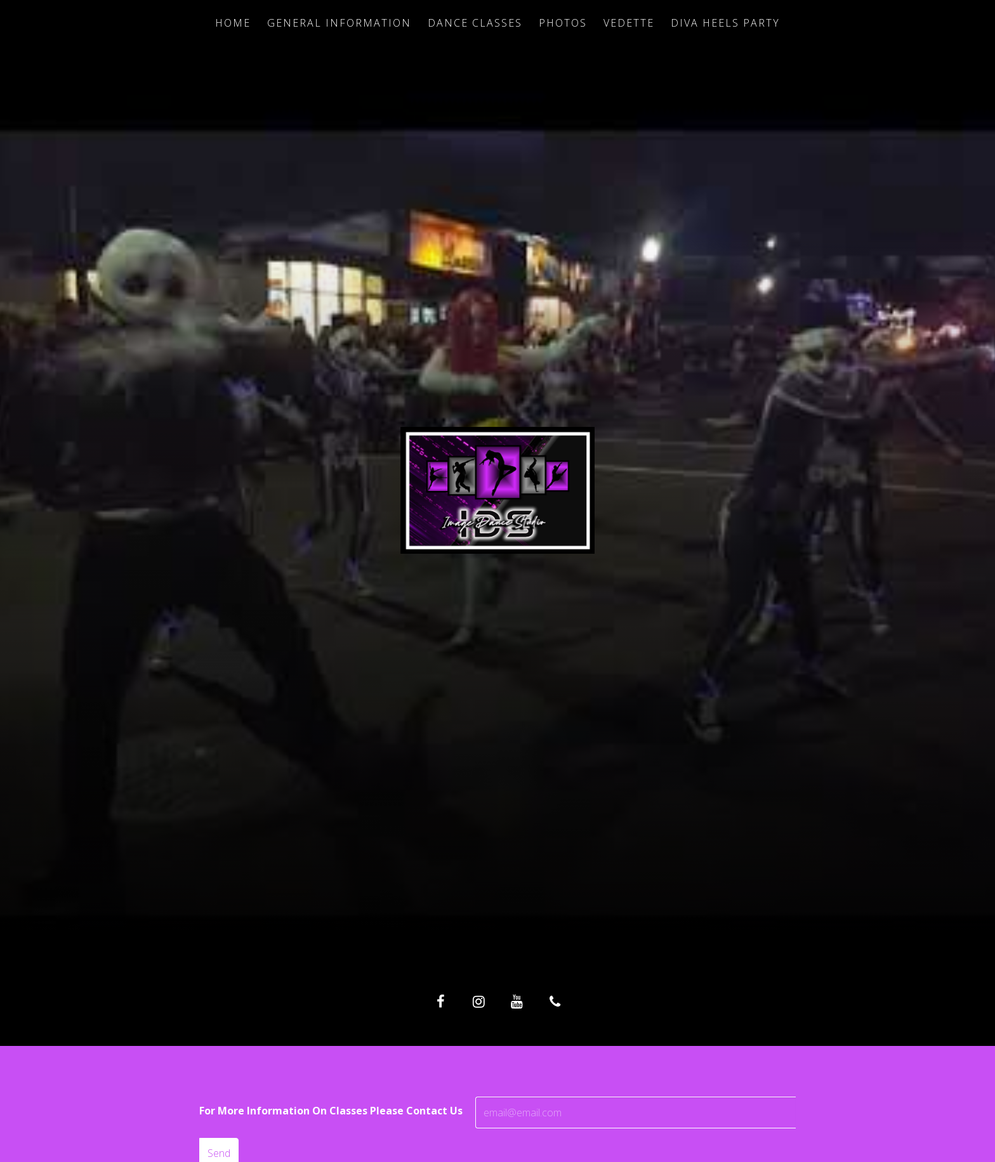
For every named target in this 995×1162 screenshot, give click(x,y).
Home (233, 23)
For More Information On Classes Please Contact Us (331, 1111)
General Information (339, 23)
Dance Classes (475, 23)
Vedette (628, 23)
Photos (563, 23)
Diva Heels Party (725, 23)
